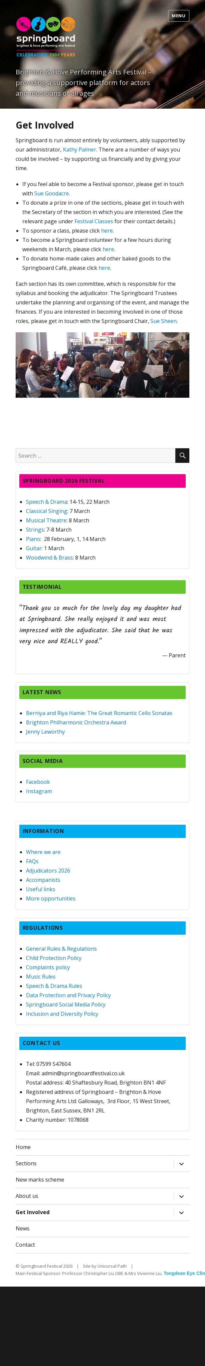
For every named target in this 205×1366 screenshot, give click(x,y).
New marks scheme (40, 1179)
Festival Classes (94, 221)
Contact (25, 1244)
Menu (178, 16)
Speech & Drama (46, 501)
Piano (33, 539)
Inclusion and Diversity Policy (62, 1013)
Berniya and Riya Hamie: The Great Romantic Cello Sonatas (99, 713)
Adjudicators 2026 (48, 870)
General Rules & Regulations (61, 948)
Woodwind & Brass (49, 557)
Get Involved (33, 1212)
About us (27, 1196)
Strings (35, 529)
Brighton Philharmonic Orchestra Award (76, 722)
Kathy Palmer (79, 149)
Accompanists (43, 880)
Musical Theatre (46, 520)
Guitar (34, 548)
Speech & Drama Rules (54, 986)
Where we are (43, 852)
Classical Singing (46, 511)
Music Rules (41, 976)
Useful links (40, 889)
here (107, 230)
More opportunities (51, 898)
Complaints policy (48, 967)
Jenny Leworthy (45, 731)
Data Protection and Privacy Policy (68, 995)
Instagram (39, 791)
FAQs (32, 861)
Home (23, 1147)
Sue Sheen (163, 321)
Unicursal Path (112, 1266)
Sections (26, 1163)
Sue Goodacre (51, 193)
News (23, 1228)
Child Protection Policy (54, 958)
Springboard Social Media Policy (65, 1004)
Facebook (38, 782)
